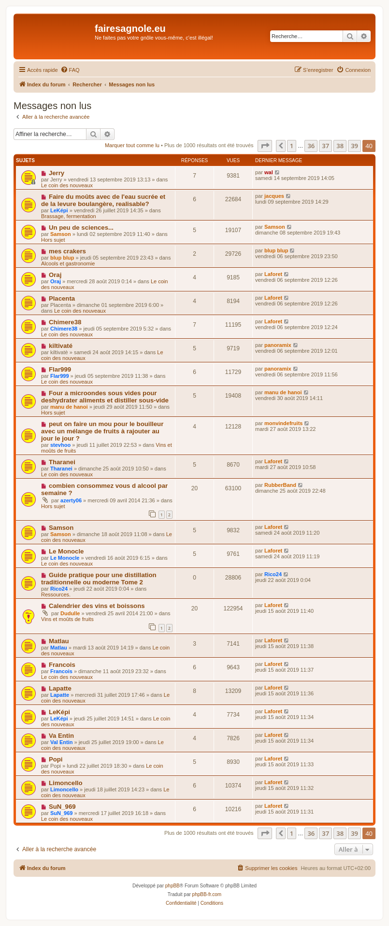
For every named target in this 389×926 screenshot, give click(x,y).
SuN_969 (62, 806)
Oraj (55, 274)
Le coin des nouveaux (67, 185)
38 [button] (340, 145)
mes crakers (67, 251)
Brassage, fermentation (68, 216)
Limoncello (66, 783)
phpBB (172, 885)
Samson (60, 234)
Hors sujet (53, 240)
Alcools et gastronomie (68, 263)
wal (268, 172)
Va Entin (61, 735)
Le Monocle (66, 551)
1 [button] (291, 145)
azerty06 (71, 500)
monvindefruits (283, 423)
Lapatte (60, 688)
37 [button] (325, 145)
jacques (274, 196)
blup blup (62, 258)
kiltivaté (60, 345)
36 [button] (311, 145)
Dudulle (70, 613)
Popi (56, 759)
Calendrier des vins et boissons (97, 605)
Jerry (56, 173)
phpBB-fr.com (207, 894)
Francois (62, 664)
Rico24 (59, 589)
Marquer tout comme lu (132, 145)
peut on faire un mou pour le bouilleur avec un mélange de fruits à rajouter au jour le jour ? (102, 431)
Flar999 (60, 369)
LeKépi (59, 210)
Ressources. (56, 594)
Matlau (59, 641)
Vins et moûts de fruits (67, 619)
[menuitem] (70, 70)
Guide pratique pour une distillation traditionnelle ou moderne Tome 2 (99, 578)
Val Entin (61, 742)
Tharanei (62, 462)
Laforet (273, 274)
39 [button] (354, 145)
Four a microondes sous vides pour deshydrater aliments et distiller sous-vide (105, 396)
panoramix (277, 345)
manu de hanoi (69, 407)
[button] (265, 146)
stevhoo (60, 445)
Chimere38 (65, 322)
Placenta (62, 298)
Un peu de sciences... (81, 227)
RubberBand (280, 485)
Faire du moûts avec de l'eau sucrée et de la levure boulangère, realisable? (103, 200)
